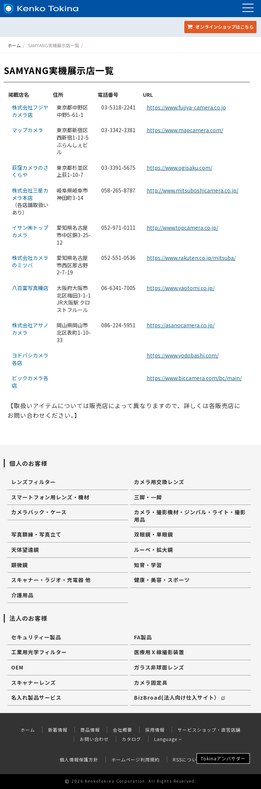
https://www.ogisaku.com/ (179, 167)
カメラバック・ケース (39, 512)
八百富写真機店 (30, 288)
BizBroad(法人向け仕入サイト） (179, 697)
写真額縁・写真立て (36, 534)
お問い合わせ (94, 739)
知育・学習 (148, 565)
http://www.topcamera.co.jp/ (182, 227)
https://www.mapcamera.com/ (185, 130)
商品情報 (90, 729)
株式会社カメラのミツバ (30, 261)
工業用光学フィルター (39, 652)
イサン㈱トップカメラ (30, 231)
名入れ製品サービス (36, 697)
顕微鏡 (19, 565)
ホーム (14, 45)
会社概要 (122, 729)
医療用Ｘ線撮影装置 (159, 652)
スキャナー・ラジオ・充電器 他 (51, 579)
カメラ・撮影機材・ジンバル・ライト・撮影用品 (190, 515)
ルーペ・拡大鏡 (153, 549)
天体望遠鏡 (25, 549)
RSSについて (187, 759)
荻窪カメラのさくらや (30, 171)
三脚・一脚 (148, 497)
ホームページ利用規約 (135, 759)
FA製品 (143, 637)
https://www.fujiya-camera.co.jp (186, 107)
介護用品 (22, 595)
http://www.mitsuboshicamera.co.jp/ (192, 190)
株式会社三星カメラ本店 (30, 194)
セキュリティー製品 (36, 637)
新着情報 (57, 729)
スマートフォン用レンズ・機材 (50, 497)
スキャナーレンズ (33, 682)
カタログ (131, 739)
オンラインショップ (220, 26)
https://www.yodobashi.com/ (183, 355)
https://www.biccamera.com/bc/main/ (194, 378)
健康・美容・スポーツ (162, 579)
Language (168, 739)
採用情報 (155, 729)
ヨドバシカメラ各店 (30, 358)
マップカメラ (27, 130)
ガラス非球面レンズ (159, 667)
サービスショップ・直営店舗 (209, 729)
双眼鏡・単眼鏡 (153, 534)
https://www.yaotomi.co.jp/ (180, 288)
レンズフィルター (33, 482)
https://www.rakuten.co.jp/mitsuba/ (191, 257)
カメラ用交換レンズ (159, 482)
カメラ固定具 (151, 682)
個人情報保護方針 (79, 759)
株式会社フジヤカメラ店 (30, 111)
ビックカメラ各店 (30, 381)
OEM (17, 667)
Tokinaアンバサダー (223, 758)
